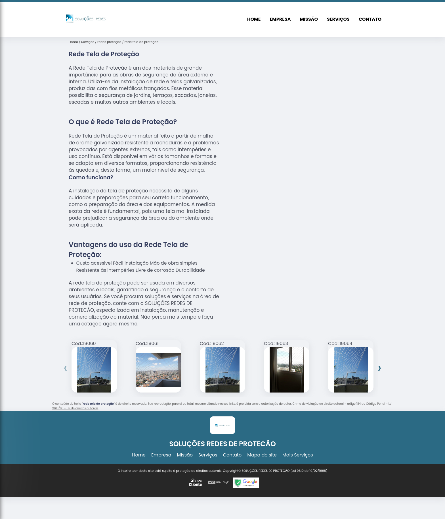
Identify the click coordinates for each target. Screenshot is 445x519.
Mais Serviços (297, 455)
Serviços (338, 19)
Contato (370, 19)
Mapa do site (262, 455)
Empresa (280, 19)
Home (254, 19)
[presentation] (65, 368)
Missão (309, 19)
